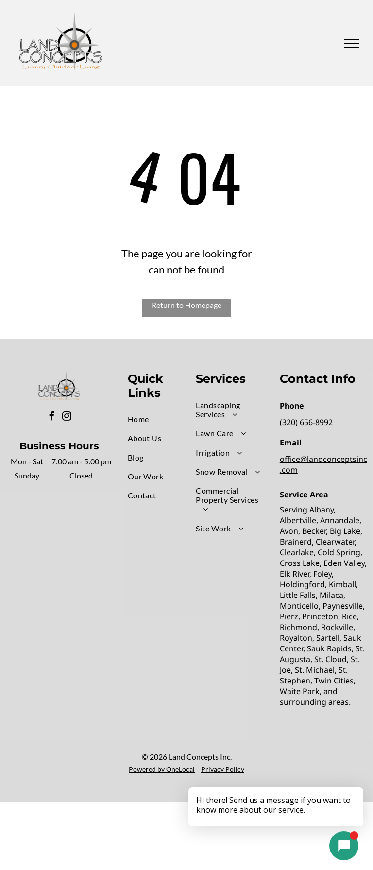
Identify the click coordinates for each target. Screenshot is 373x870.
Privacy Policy (222, 769)
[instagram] (66, 417)
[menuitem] (163, 418)
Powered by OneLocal (162, 769)
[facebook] (51, 417)
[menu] (351, 43)
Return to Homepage (186, 304)
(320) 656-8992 (306, 422)
